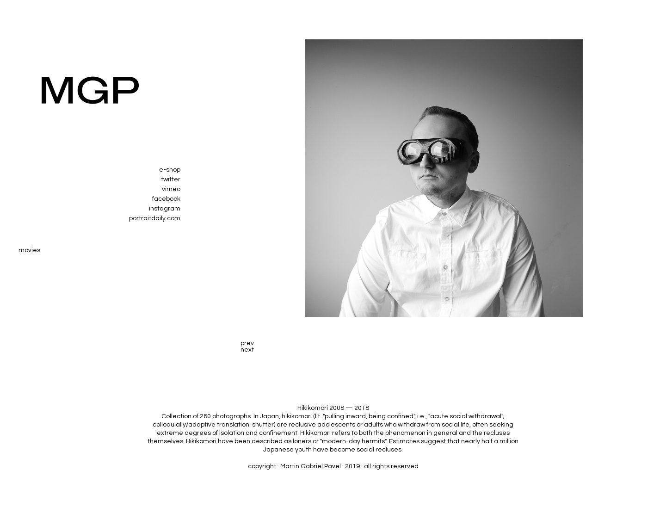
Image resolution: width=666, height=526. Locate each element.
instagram (164, 208)
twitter (170, 179)
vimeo (171, 189)
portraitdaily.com (154, 218)
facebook (166, 199)
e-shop (169, 170)
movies (29, 250)
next (247, 350)
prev (247, 343)
